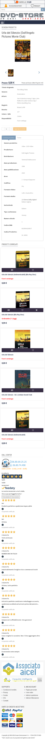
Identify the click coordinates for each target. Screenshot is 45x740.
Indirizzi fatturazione (32, 698)
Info (4, 698)
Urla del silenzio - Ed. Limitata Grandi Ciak (17, 395)
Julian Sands (28, 101)
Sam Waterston (22, 98)
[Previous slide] (6, 72)
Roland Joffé (21, 107)
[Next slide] (39, 72)
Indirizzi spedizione (32, 695)
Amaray (24, 215)
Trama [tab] (19, 138)
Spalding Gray (26, 103)
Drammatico (21, 94)
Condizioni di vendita (9, 690)
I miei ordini (29, 692)
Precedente (6, 497)
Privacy (5, 692)
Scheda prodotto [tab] (8, 138)
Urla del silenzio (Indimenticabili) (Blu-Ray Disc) (19, 274)
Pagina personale (31, 690)
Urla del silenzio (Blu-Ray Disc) (13, 315)
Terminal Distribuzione (29, 160)
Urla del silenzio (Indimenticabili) (13, 435)
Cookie (5, 695)
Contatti (5, 701)
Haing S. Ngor (31, 98)
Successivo (15, 497)
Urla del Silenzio (7, 355)
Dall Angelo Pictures (28, 153)
